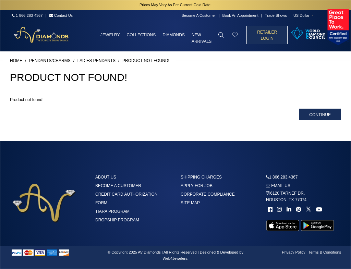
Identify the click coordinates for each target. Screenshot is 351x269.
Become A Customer (198, 15)
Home (16, 60)
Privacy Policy (293, 252)
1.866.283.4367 (283, 177)
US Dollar (301, 15)
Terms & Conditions (324, 252)
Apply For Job (197, 185)
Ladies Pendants (96, 60)
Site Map (190, 202)
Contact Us (61, 15)
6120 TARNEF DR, (286, 196)
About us (105, 177)
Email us (278, 185)
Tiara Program (112, 211)
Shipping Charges (201, 177)
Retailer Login (267, 35)
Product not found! (145, 60)
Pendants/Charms (50, 60)
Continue (320, 114)
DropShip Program (117, 220)
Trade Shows (276, 15)
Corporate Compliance (208, 194)
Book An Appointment (240, 15)
